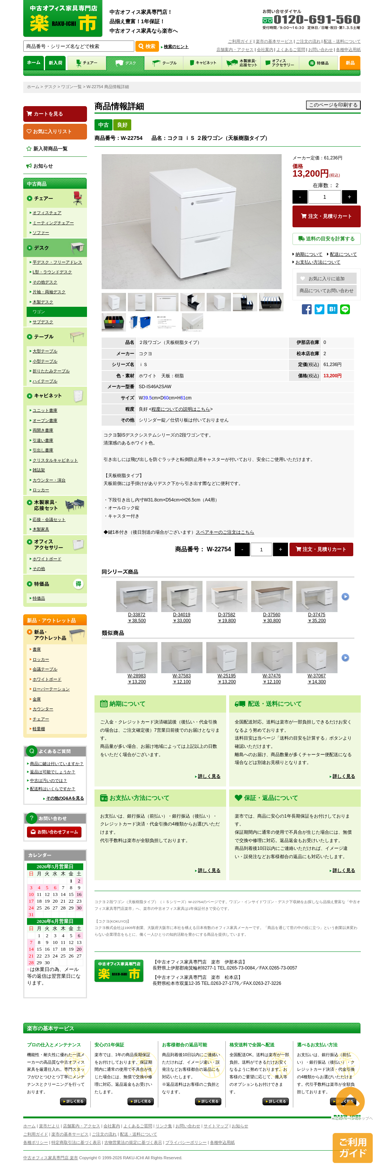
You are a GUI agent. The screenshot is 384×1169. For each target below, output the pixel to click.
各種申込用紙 (348, 49)
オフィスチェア (47, 212)
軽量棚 (39, 728)
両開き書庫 (43, 430)
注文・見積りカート (326, 216)
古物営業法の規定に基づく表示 (133, 1142)
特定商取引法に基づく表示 (76, 1142)
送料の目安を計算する (326, 239)
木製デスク (43, 302)
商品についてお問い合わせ (327, 290)
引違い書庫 (43, 440)
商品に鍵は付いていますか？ (57, 763)
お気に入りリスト (49, 131)
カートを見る (45, 114)
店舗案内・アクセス (235, 49)
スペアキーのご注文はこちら (225, 532)
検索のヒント (176, 46)
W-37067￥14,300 (317, 676)
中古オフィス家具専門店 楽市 (50, 1157)
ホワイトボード (47, 559)
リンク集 (164, 1126)
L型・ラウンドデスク (52, 272)
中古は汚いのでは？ (48, 780)
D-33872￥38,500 (137, 614)
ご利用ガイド (240, 41)
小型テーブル (45, 361)
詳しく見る (209, 776)
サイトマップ (216, 1126)
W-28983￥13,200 (137, 676)
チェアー (41, 719)
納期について (307, 254)
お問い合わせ (320, 49)
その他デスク (45, 282)
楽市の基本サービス (274, 41)
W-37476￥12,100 (271, 676)
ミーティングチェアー (53, 223)
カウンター (43, 709)
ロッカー (41, 490)
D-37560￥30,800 (271, 614)
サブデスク (43, 322)
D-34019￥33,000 (181, 614)
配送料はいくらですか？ (52, 788)
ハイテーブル (45, 381)
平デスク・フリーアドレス (57, 262)
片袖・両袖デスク (49, 292)
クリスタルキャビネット (55, 460)
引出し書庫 (43, 450)
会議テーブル (45, 669)
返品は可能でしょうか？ (52, 772)
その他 (39, 568)
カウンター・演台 (49, 480)
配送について (342, 254)
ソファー (41, 232)
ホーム (33, 86)
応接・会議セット (49, 519)
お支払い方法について (316, 262)
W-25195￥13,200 (227, 676)
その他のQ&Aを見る (65, 798)
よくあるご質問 (290, 49)
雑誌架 (39, 470)
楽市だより (49, 1126)
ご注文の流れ (308, 41)
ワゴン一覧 (71, 86)
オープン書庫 (45, 420)
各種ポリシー (35, 1142)
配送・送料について (342, 41)
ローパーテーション (51, 689)
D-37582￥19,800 (227, 614)
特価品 (39, 598)
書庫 (37, 649)
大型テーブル (45, 351)
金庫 (37, 699)
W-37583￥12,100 (181, 676)
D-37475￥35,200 (317, 614)
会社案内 (265, 49)
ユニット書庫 (45, 410)
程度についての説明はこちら (181, 409)
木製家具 (41, 529)
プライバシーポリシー (186, 1142)
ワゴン (39, 311)
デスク (50, 86)
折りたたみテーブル (51, 371)
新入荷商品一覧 (47, 149)
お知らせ (39, 166)
